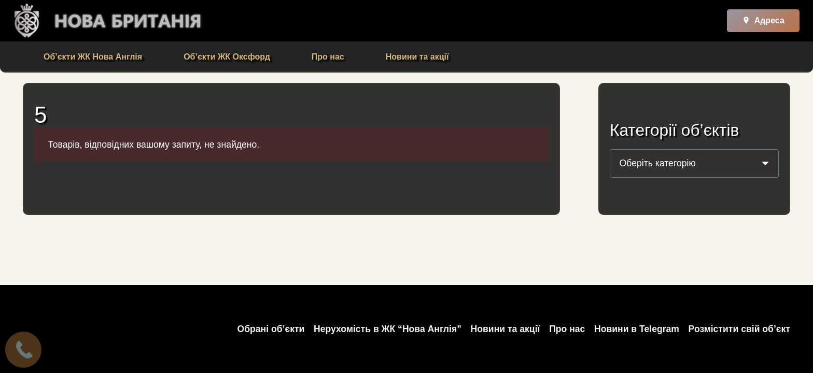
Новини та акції (505, 329)
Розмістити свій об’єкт (739, 329)
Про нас (567, 329)
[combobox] (694, 163)
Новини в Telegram (636, 329)
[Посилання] (26, 21)
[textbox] (658, 163)
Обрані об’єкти (270, 329)
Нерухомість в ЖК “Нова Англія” (387, 329)
